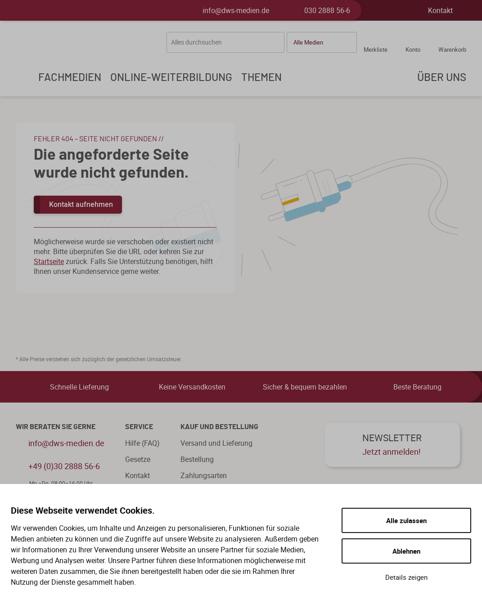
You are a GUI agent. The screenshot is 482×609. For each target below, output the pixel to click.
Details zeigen (406, 577)
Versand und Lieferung (216, 443)
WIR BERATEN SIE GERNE (55, 426)
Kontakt (440, 10)
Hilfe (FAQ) (142, 443)
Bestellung (197, 459)
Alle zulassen (406, 520)
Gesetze (137, 459)
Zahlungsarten (203, 475)
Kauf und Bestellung (219, 426)
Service (139, 426)
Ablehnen (406, 550)
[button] (322, 42)
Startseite (49, 261)
